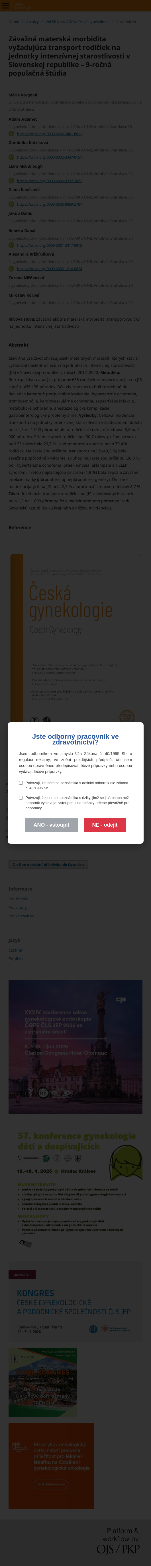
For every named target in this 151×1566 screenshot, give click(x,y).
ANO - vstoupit (52, 825)
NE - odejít (105, 825)
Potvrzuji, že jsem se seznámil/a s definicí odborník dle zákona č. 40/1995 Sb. (73, 785)
